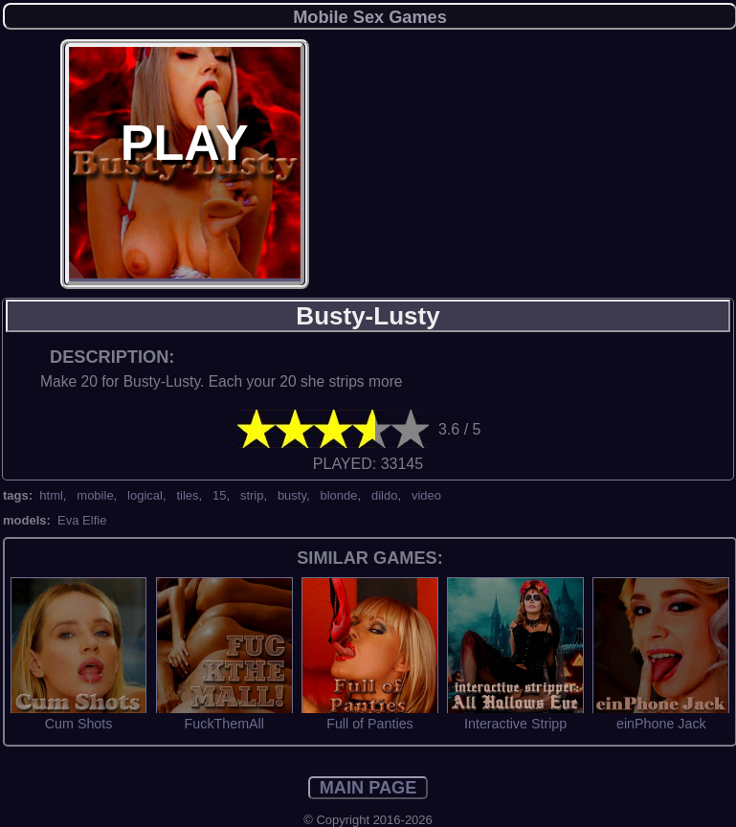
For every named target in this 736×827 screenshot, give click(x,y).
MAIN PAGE (368, 787)
